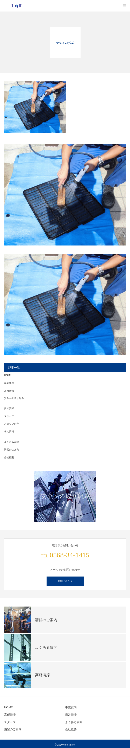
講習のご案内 (11, 449)
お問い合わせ (65, 581)
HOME (8, 375)
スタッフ (9, 416)
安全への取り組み (14, 398)
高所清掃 (9, 390)
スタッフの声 (11, 423)
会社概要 (9, 457)
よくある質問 (11, 441)
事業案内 (9, 383)
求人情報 (9, 431)
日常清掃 (9, 408)
